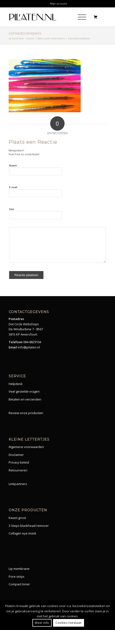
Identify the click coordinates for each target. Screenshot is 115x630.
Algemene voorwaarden (26, 447)
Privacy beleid (19, 462)
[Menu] (79, 17)
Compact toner (19, 584)
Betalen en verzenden (25, 399)
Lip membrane (19, 568)
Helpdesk (16, 384)
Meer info (42, 623)
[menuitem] (58, 3)
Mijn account (58, 3)
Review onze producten (26, 413)
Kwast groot (17, 518)
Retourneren (18, 470)
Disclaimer (16, 455)
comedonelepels (25, 33)
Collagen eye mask (22, 533)
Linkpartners (18, 484)
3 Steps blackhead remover (29, 525)
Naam (13, 165)
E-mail (13, 187)
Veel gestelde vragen (24, 391)
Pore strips (16, 576)
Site (11, 209)
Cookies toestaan (68, 623)
